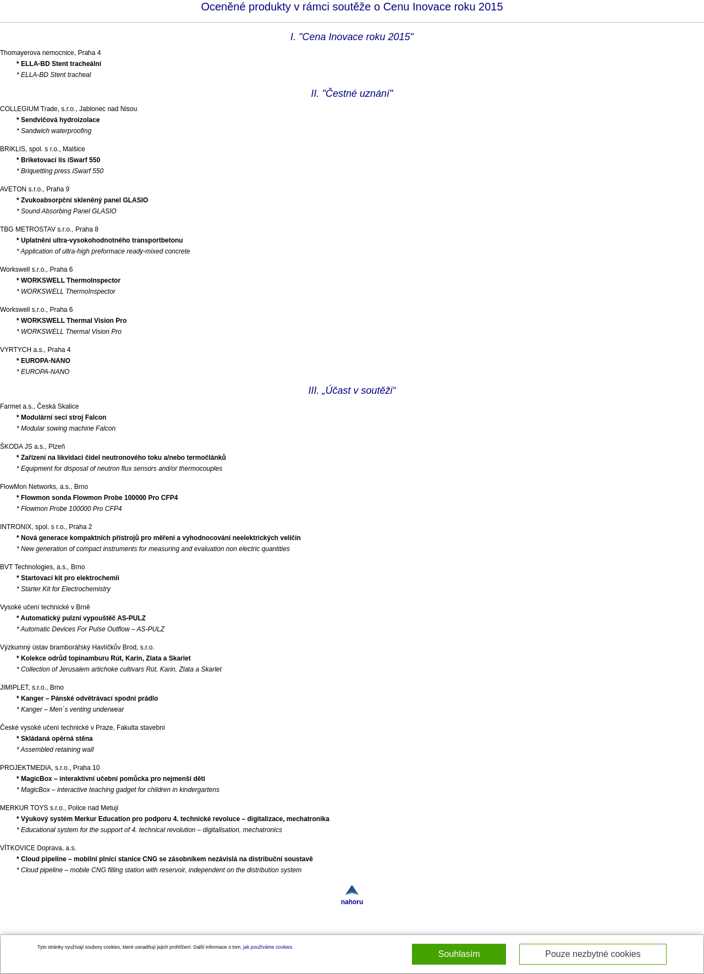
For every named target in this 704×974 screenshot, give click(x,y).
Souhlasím (459, 954)
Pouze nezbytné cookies (592, 954)
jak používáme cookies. (268, 947)
